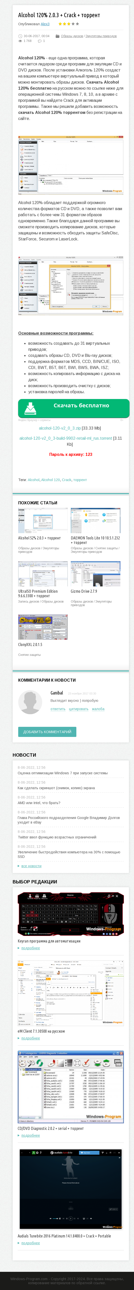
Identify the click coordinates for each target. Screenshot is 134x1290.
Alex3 (45, 24)
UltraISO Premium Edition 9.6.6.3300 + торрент (38, 593)
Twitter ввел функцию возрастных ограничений (57, 837)
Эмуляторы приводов (101, 36)
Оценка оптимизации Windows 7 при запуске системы (63, 773)
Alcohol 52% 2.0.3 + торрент (39, 538)
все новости (31, 866)
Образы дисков (72, 36)
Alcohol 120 (50, 480)
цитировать (78, 709)
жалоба (98, 709)
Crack (66, 480)
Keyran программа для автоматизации (49, 941)
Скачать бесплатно (81, 405)
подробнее (30, 948)
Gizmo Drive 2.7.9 (84, 591)
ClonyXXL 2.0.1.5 (30, 644)
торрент (80, 480)
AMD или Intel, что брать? (39, 803)
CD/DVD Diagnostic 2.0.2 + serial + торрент (51, 1128)
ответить (58, 709)
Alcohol (33, 480)
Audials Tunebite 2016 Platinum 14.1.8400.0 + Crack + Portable (64, 1236)
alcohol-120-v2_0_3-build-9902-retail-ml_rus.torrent (65, 438)
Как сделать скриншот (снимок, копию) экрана (56, 788)
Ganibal (57, 692)
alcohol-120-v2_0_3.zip (60, 428)
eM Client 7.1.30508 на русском (41, 1031)
